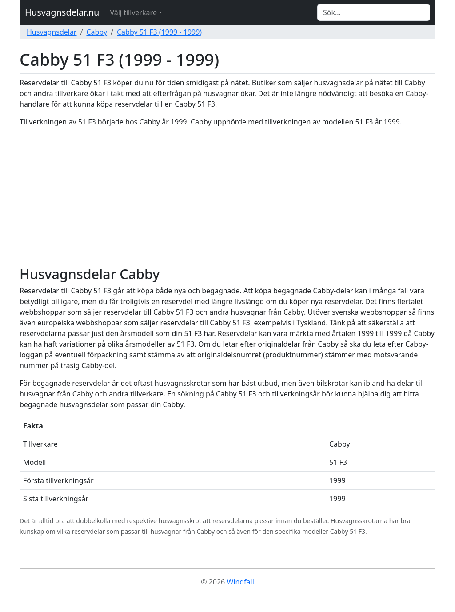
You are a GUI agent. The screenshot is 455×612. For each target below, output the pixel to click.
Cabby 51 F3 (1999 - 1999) (159, 32)
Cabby (96, 32)
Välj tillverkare (133, 12)
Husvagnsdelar (51, 32)
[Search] (373, 12)
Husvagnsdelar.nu (62, 12)
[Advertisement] (227, 196)
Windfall (240, 582)
